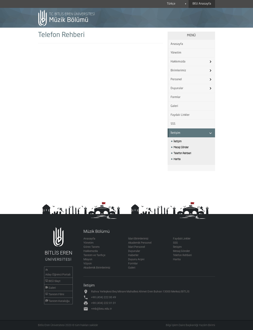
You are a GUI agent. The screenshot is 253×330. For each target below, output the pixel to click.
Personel (176, 79)
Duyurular (177, 88)
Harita (177, 159)
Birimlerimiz (178, 70)
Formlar (175, 97)
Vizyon (87, 263)
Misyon (87, 259)
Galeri (174, 106)
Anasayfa (177, 44)
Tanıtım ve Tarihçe (94, 255)
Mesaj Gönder (181, 147)
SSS (173, 124)
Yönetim (176, 52)
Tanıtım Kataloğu (59, 301)
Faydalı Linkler (180, 115)
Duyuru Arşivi (136, 259)
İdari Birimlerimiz (138, 238)
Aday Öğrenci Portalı (57, 274)
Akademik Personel (139, 242)
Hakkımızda (178, 61)
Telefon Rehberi (182, 153)
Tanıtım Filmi (56, 294)
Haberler (133, 255)
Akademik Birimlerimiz (96, 267)
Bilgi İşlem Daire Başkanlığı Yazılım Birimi (190, 325)
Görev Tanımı (91, 246)
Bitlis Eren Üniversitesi (51, 325)
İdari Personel (136, 246)
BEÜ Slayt (54, 281)
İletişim (175, 133)
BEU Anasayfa (202, 3)
